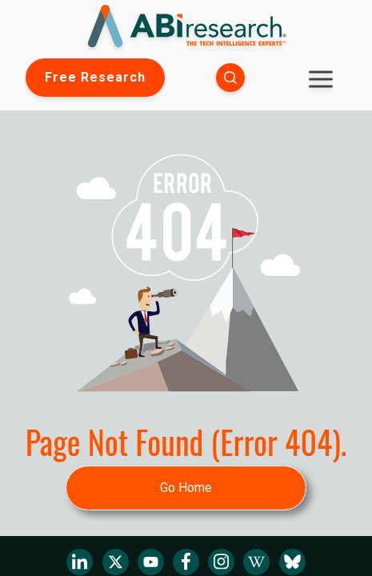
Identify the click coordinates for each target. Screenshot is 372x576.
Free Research (95, 77)
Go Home (186, 487)
